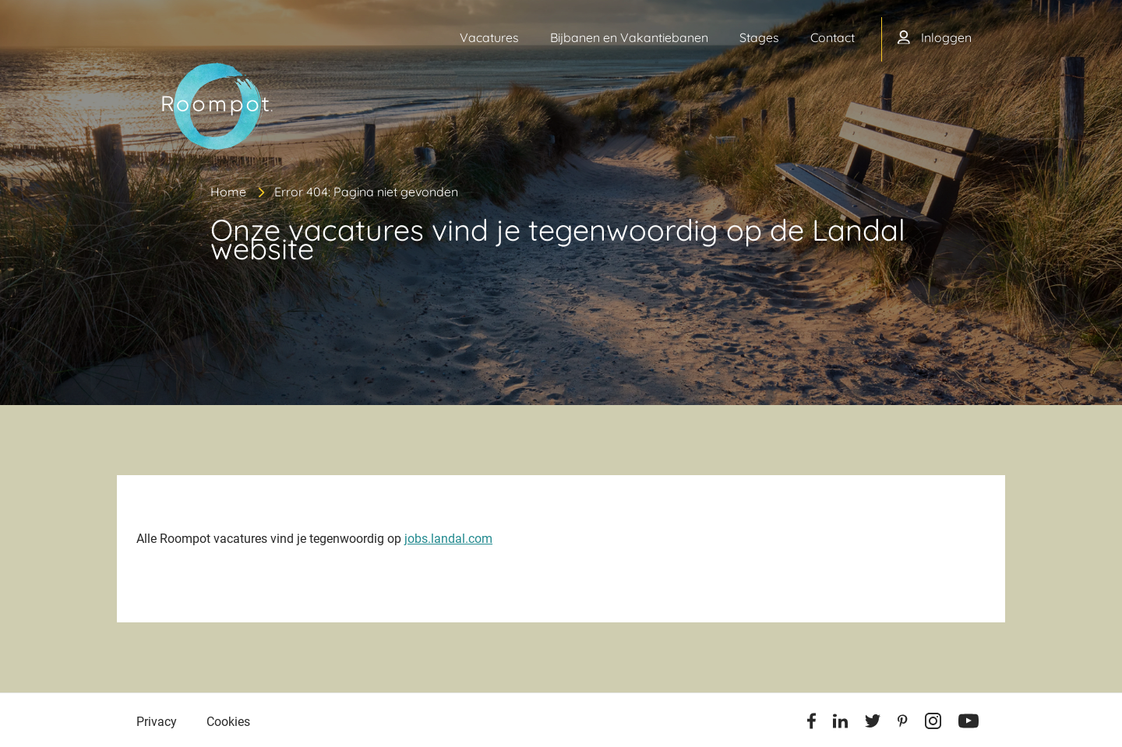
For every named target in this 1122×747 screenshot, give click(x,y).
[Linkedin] (840, 724)
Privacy (156, 721)
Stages (759, 37)
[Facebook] (811, 724)
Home (228, 191)
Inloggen (946, 37)
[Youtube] (968, 724)
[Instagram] (933, 724)
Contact (832, 37)
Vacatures (489, 37)
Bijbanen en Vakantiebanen (629, 37)
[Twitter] (872, 724)
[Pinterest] (903, 724)
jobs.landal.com (448, 538)
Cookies (228, 721)
